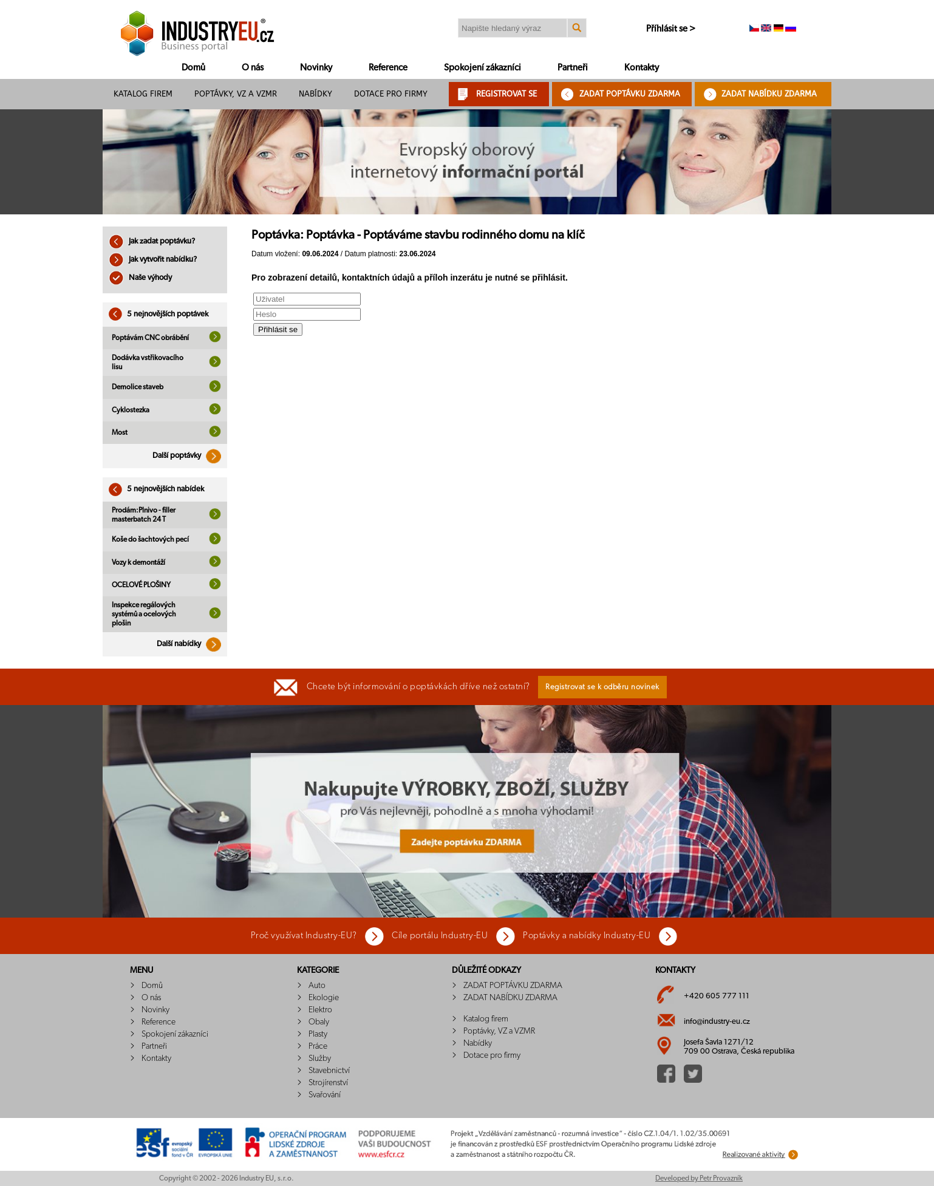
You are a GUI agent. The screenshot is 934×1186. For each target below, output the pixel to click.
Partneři (572, 67)
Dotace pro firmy (391, 93)
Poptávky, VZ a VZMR (235, 93)
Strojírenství (328, 1083)
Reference (388, 67)
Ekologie (323, 997)
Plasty (317, 1034)
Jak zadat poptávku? (152, 241)
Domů (193, 67)
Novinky (316, 67)
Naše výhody (140, 278)
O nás (253, 67)
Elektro (320, 1010)
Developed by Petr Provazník (699, 1178)
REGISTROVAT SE (506, 93)
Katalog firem (143, 93)
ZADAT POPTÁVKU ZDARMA (629, 93)
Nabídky (315, 93)
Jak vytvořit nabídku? (153, 260)
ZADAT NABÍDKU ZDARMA (769, 93)
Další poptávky (189, 456)
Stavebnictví (329, 1070)
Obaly (318, 1022)
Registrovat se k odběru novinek (602, 687)
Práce (317, 1046)
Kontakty (641, 67)
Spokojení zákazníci (482, 67)
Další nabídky (192, 644)
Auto (317, 985)
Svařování (324, 1095)
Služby (319, 1058)
